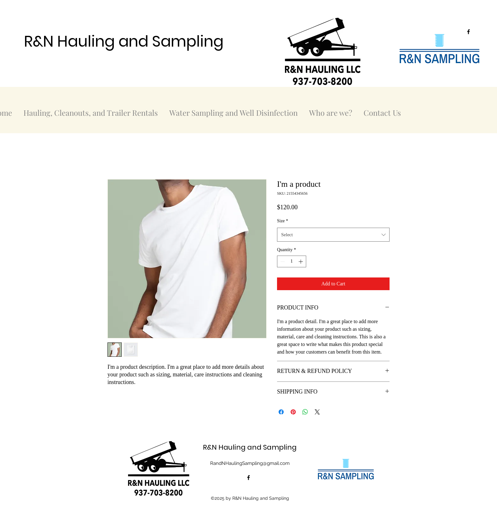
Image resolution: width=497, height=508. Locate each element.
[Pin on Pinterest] (293, 412)
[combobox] (333, 235)
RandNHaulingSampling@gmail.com (250, 463)
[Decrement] (282, 261)
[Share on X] (317, 412)
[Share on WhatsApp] (305, 412)
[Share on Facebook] (281, 412)
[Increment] (301, 261)
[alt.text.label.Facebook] (468, 32)
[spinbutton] (291, 261)
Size (282, 220)
